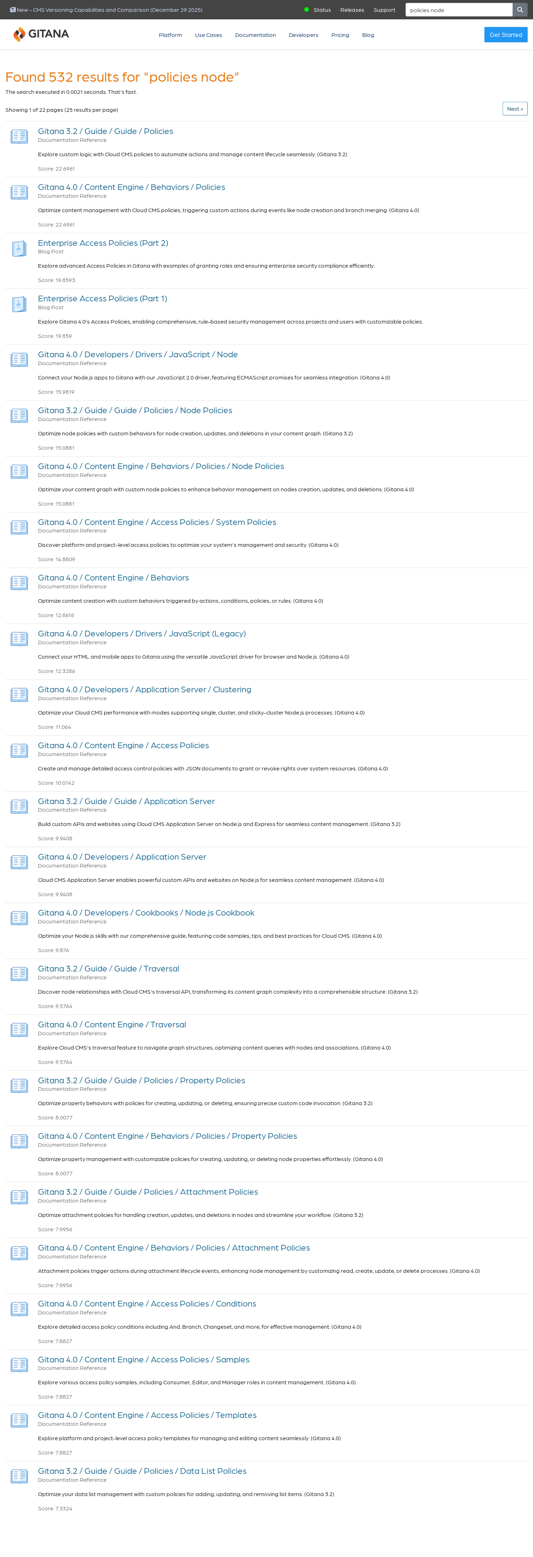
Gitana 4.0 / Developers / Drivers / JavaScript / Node (138, 353)
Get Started (506, 34)
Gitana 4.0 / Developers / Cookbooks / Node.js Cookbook (146, 912)
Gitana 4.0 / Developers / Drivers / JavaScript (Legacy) (142, 633)
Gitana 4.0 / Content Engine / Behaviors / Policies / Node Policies (161, 465)
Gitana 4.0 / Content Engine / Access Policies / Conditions (147, 1303)
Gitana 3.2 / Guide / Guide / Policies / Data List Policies (142, 1470)
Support (385, 9)
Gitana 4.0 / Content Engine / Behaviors (113, 577)
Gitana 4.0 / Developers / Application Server (122, 856)
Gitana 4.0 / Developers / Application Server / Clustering (144, 688)
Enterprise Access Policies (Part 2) (103, 242)
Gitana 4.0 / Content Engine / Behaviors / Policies (131, 186)
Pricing (340, 34)
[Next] (515, 108)
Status (322, 9)
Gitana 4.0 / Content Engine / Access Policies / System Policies (157, 521)
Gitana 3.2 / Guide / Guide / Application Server (126, 800)
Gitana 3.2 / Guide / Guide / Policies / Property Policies (141, 1079)
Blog (368, 34)
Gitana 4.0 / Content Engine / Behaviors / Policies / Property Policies (167, 1135)
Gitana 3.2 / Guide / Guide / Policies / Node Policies (135, 409)
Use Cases (208, 34)
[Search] (459, 9)
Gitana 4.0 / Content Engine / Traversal (112, 1024)
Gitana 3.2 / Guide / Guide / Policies (105, 130)
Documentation (255, 34)
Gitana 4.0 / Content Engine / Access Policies (123, 744)
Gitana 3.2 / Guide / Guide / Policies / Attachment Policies (148, 1191)
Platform (170, 34)
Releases (352, 9)
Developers (304, 34)
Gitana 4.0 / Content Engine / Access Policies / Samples (143, 1359)
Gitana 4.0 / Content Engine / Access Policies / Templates (147, 1414)
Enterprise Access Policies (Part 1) (102, 298)
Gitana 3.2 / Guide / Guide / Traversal (108, 968)
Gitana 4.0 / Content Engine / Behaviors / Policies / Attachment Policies (174, 1247)
